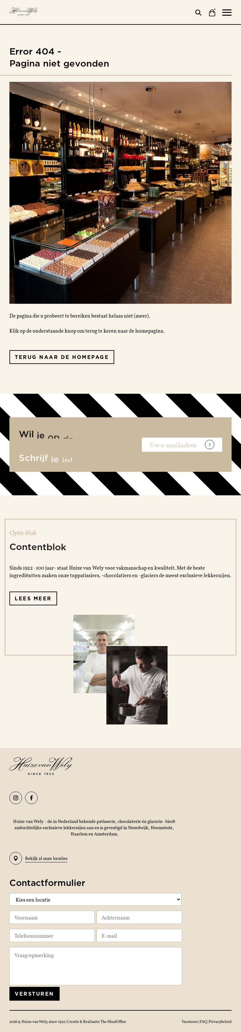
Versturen (34, 993)
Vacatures (190, 1021)
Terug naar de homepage (62, 357)
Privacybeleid (220, 1021)
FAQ (203, 1021)
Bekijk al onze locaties (38, 858)
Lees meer (33, 598)
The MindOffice (113, 1021)
